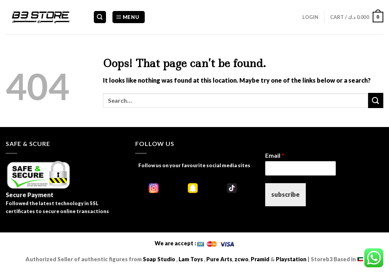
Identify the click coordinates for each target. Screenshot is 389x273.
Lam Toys (191, 259)
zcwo (241, 259)
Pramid (260, 259)
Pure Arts (218, 259)
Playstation (291, 259)
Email (274, 155)
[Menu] (128, 17)
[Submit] (375, 100)
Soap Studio (159, 259)
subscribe (285, 194)
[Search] (100, 17)
